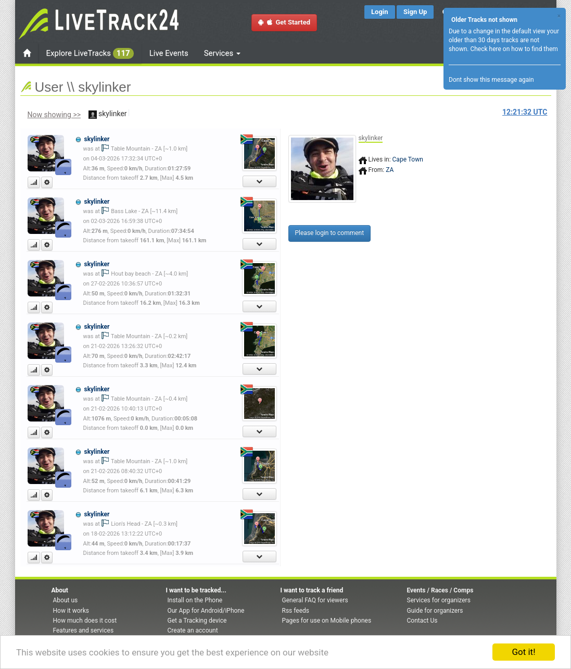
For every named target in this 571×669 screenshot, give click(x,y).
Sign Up (415, 12)
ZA (390, 170)
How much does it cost (85, 620)
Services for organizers (439, 600)
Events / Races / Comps (440, 590)
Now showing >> (54, 114)
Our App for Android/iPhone (206, 610)
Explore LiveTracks (90, 53)
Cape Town (407, 159)
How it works (71, 610)
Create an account (193, 630)
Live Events (168, 53)
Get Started (284, 22)
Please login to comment (329, 233)
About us (65, 600)
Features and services (83, 630)
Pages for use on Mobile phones (327, 620)
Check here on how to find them (513, 49)
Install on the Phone (195, 600)
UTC (524, 112)
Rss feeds (295, 610)
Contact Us (422, 620)
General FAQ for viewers (315, 600)
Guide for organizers (435, 610)
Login (379, 12)
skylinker (96, 139)
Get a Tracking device (197, 620)
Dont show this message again (491, 79)
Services (222, 53)
